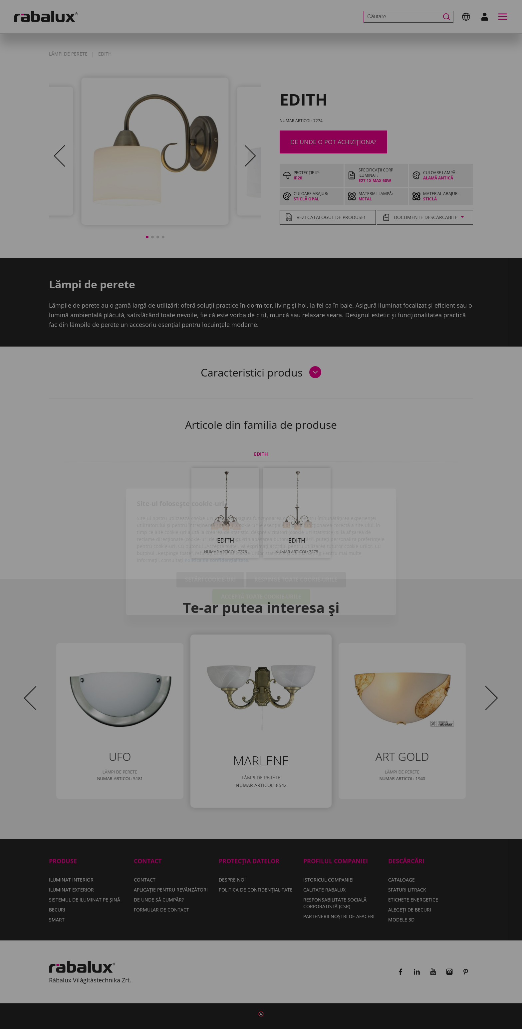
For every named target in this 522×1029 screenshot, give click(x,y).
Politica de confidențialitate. (216, 523)
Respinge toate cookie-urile (295, 542)
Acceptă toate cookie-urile (261, 559)
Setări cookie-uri (210, 542)
